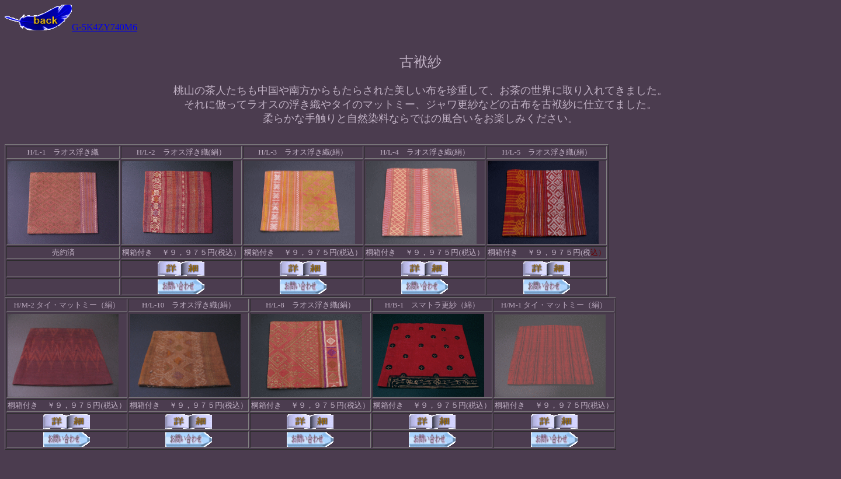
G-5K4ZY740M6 (71, 27)
